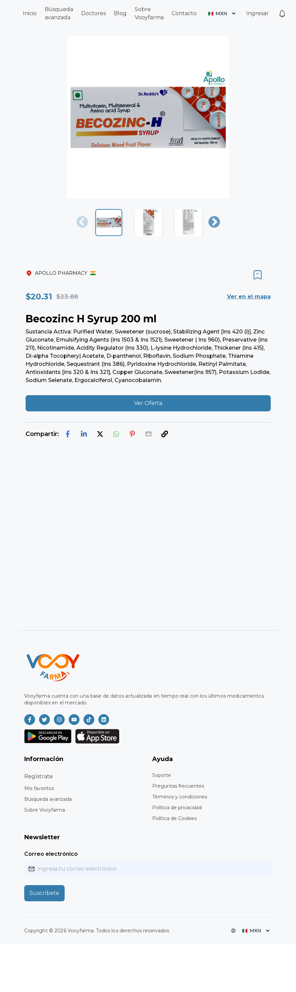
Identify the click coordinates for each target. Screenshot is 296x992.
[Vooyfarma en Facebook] (29, 719)
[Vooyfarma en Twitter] (44, 719)
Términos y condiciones (179, 797)
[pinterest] (132, 434)
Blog (120, 13)
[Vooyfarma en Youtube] (74, 719)
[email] (148, 434)
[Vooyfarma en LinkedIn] (103, 719)
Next (214, 222)
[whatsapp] (116, 434)
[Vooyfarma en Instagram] (59, 719)
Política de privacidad (177, 808)
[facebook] (68, 434)
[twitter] (100, 434)
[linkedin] (84, 434)
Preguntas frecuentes (178, 786)
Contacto (184, 13)
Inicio (30, 13)
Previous (82, 222)
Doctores (93, 13)
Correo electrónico (51, 854)
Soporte (161, 775)
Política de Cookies (174, 818)
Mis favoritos (39, 788)
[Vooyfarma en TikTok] (89, 719)
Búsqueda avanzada (48, 799)
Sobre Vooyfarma (44, 810)
